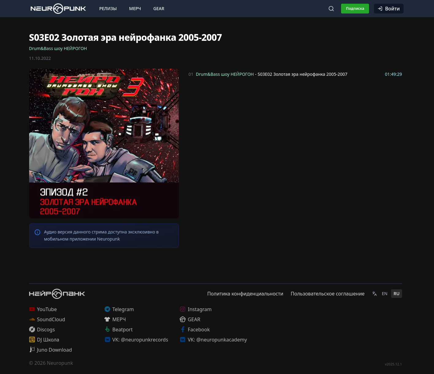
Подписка (355, 8)
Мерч (135, 8)
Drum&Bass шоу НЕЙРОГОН (58, 48)
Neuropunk (60, 363)
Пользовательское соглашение (328, 293)
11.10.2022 (40, 58)
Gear (158, 8)
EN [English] (385, 293)
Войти (389, 8)
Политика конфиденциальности (245, 293)
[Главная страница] (58, 8)
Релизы (108, 8)
